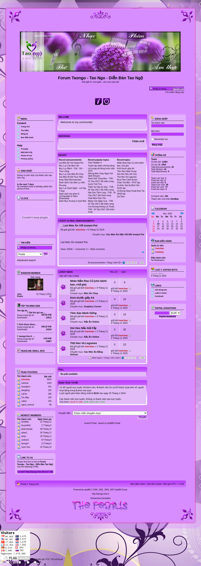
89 (50, 405)
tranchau (25, 379)
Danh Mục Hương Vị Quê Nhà (72, 201)
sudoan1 (25, 440)
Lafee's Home (161, 293)
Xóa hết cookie (154, 484)
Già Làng (35, 277)
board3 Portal (90, 423)
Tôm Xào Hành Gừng (126, 171)
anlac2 (24, 433)
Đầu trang (143, 252)
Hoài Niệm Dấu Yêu (97, 198)
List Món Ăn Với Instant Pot (71, 163)
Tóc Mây (25, 397)
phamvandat (26, 429)
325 (49, 390)
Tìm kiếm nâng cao (174, 92)
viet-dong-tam (161, 290)
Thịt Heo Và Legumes (127, 177)
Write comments (97, 249)
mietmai (24, 383)
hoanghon (25, 387)
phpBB (87, 490)
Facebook (159, 296)
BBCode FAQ (26, 152)
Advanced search (26, 260)
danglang (25, 390)
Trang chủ (25, 127)
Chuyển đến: (64, 413)
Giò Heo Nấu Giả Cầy (127, 174)
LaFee (24, 394)
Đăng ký (24, 134)
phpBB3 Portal (113, 423)
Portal (23, 484)
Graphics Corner (93, 306)
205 (49, 401)
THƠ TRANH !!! (95, 163)
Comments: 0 (81, 249)
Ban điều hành (27, 137)
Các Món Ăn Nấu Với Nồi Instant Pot (125, 234)
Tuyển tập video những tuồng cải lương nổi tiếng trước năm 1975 (101, 168)
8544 (49, 379)
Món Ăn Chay (91, 293)
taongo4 (25, 443)
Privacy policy (27, 159)
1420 (49, 383)
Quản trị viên (76, 402)
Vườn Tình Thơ (95, 184)
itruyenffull (25, 425)
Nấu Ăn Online (91, 322)
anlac (23, 436)
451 (49, 387)
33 (142, 263)
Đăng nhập (159, 119)
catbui (24, 401)
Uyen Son (25, 447)
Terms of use (26, 156)
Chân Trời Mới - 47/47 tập (128, 182)
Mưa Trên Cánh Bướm (127, 180)
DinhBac (25, 422)
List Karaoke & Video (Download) (68, 197)
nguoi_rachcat (27, 405)
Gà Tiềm (121, 196)
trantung (159, 252)
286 (49, 394)
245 (49, 397)
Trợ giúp (24, 149)
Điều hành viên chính (94, 402)
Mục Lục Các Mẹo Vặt (69, 166)
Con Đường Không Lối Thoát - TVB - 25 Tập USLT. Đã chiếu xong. (101, 209)
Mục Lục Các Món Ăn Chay (71, 174)
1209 (142, 358)
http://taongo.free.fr (100, 494)
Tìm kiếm (25, 130)
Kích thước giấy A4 (125, 168)
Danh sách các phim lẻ (69, 194)
